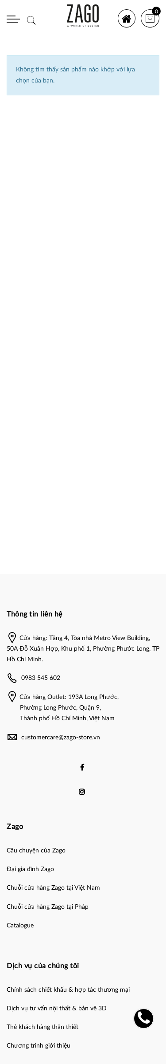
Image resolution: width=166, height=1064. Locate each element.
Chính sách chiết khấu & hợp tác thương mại (68, 990)
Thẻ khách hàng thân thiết (42, 1027)
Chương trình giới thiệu (38, 1046)
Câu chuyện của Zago (36, 851)
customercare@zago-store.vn (60, 737)
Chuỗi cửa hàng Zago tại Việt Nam (53, 888)
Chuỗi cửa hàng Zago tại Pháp (48, 907)
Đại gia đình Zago (30, 869)
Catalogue (20, 926)
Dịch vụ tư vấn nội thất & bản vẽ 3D (57, 1008)
